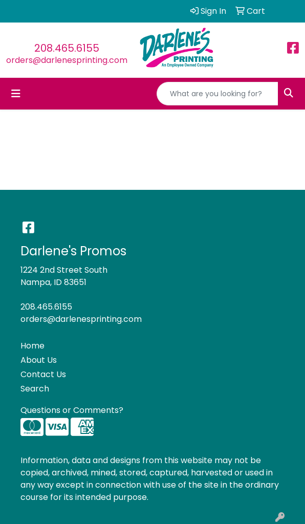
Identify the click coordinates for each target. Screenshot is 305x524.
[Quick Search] (217, 93)
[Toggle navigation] (16, 93)
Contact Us (43, 374)
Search (34, 389)
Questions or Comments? (71, 410)
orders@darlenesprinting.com (66, 60)
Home (32, 346)
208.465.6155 (66, 48)
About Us (38, 360)
